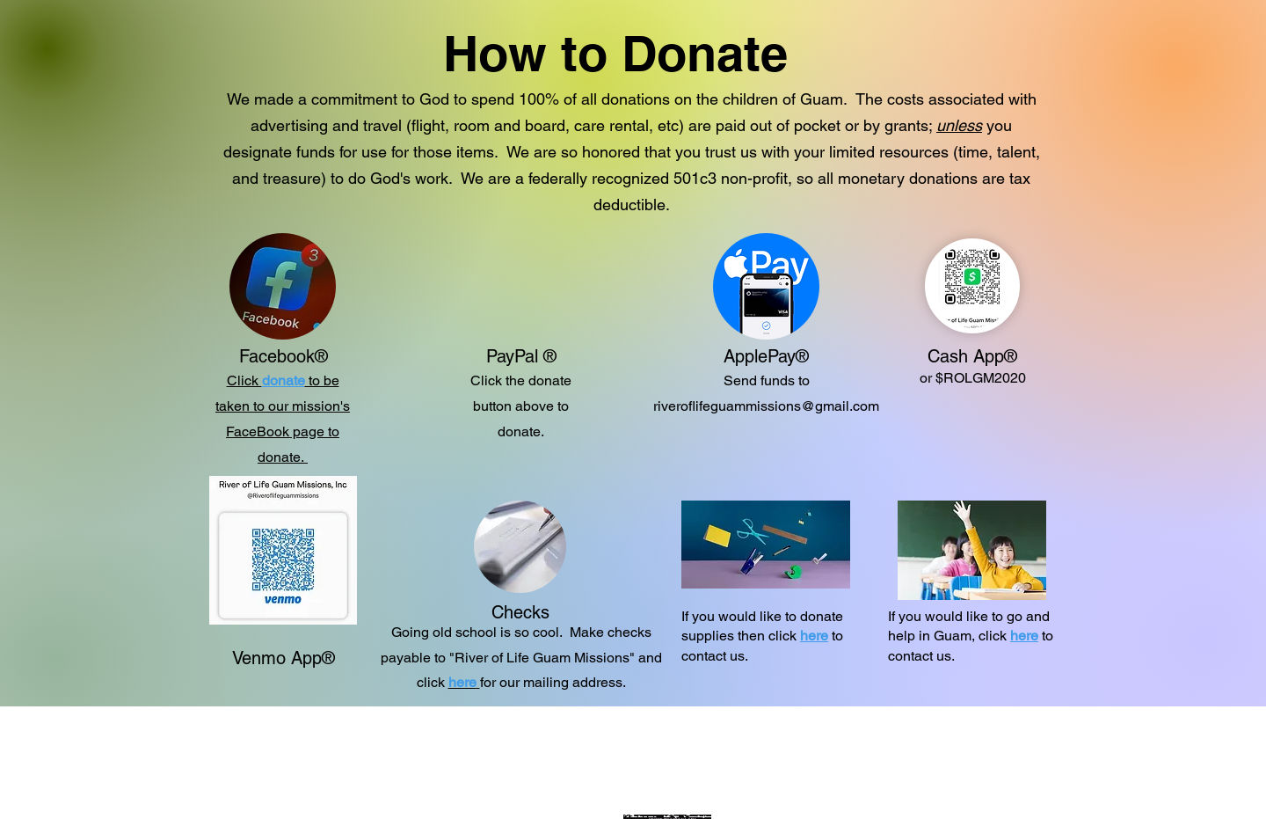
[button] (464, 682)
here (814, 635)
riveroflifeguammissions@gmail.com (766, 406)
